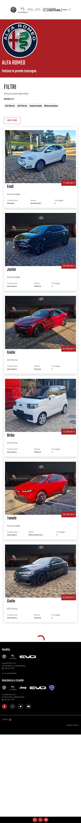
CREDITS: (6, 719)
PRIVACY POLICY (73, 725)
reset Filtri (12, 120)
